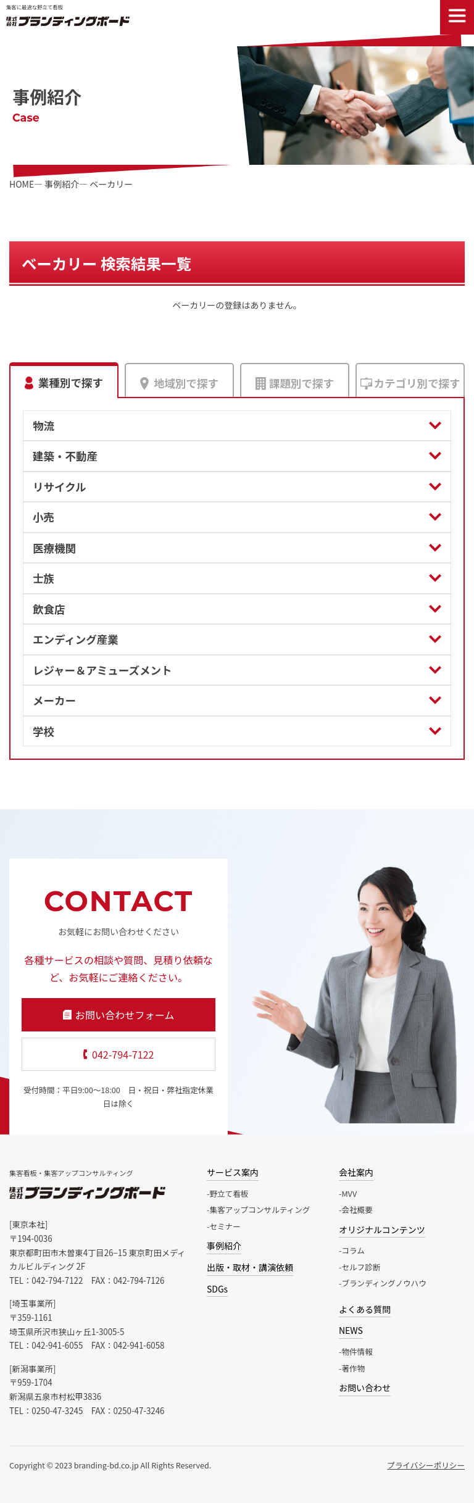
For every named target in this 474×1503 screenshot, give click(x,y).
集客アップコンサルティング (259, 1209)
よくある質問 (365, 1309)
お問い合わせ (365, 1387)
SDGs (217, 1289)
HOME (21, 184)
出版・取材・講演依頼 (250, 1267)
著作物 (353, 1368)
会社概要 (356, 1209)
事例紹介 (224, 1245)
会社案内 (356, 1172)
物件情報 (356, 1351)
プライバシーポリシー (426, 1465)
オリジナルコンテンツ (382, 1229)
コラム (352, 1250)
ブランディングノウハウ (383, 1283)
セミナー (224, 1226)
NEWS (351, 1330)
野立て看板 (228, 1193)
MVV (349, 1193)
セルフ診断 (360, 1267)
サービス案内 (233, 1172)
